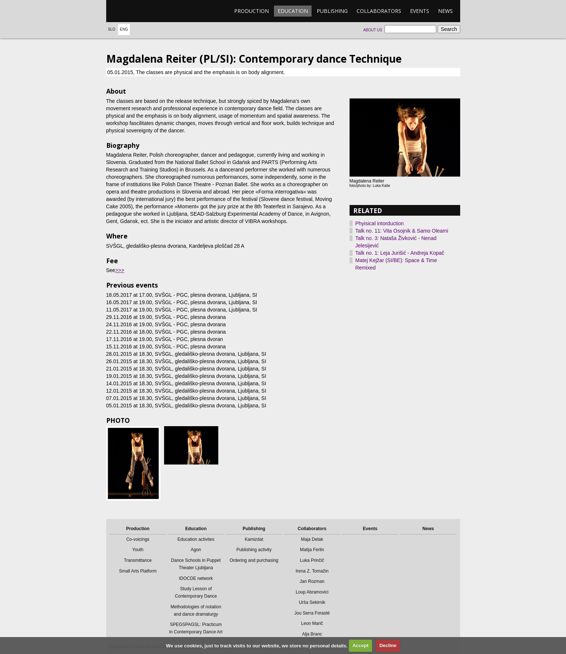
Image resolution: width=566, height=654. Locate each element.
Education (293, 10)
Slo (111, 29)
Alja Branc (312, 634)
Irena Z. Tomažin (312, 571)
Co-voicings (137, 539)
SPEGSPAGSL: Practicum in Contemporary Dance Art (196, 628)
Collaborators (379, 10)
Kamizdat (254, 539)
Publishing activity (253, 549)
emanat (141, 11)
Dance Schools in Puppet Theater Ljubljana (196, 564)
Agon (196, 549)
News (445, 10)
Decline (387, 645)
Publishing (332, 10)
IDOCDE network (196, 578)
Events (419, 10)
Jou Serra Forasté (312, 613)
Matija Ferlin (312, 549)
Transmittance (138, 560)
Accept (360, 645)
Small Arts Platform (138, 571)
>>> (119, 270)
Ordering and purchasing (254, 560)
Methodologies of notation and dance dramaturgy (196, 610)
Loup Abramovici (312, 592)
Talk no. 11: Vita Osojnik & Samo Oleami (401, 231)
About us (372, 30)
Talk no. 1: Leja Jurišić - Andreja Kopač (399, 253)
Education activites (195, 539)
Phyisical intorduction (379, 223)
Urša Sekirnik (312, 602)
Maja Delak (312, 539)
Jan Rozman (312, 581)
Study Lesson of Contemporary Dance (196, 592)
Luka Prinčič (312, 560)
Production (251, 10)
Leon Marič (312, 623)
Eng (124, 29)
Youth (137, 549)
